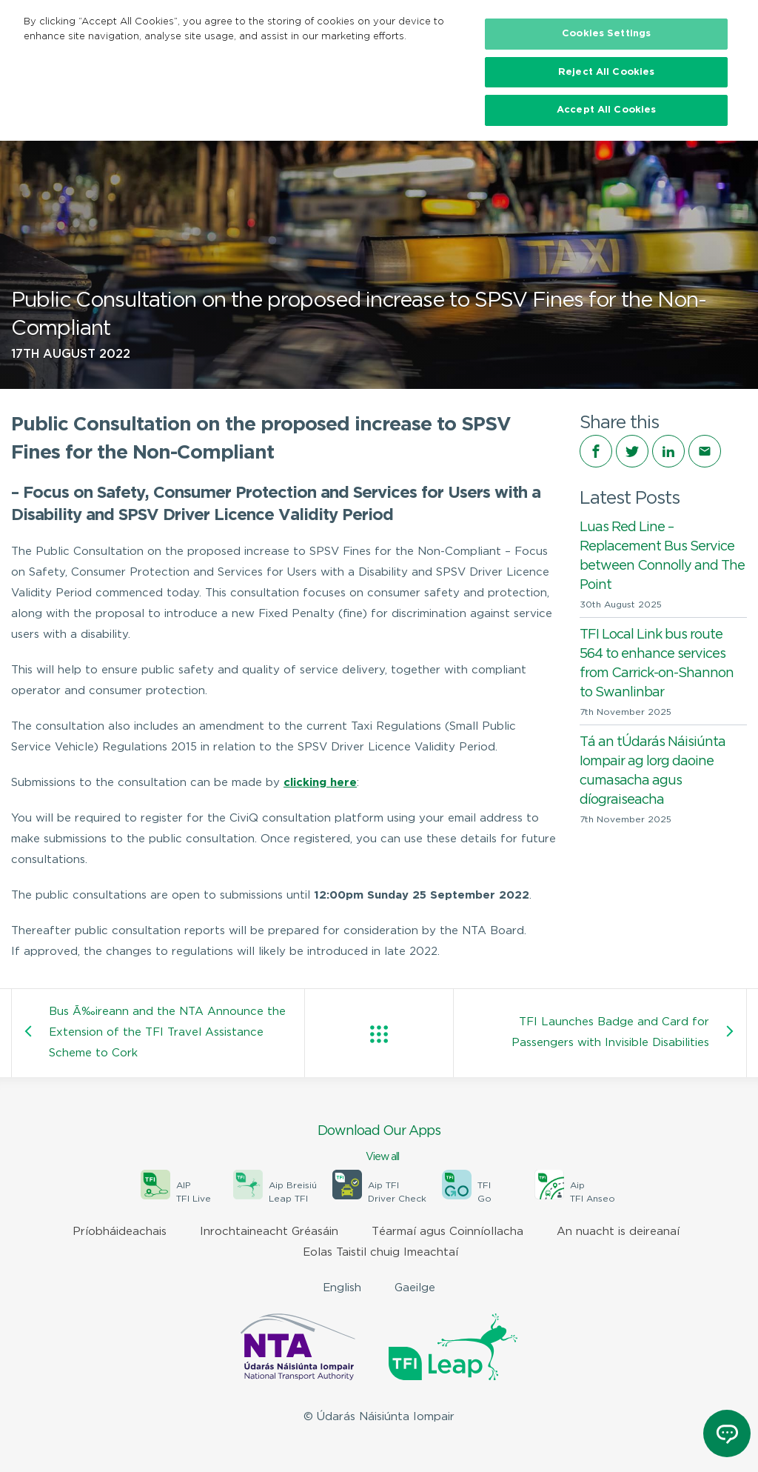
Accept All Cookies (606, 110)
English (342, 1288)
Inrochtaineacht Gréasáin (269, 1231)
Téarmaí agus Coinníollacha (447, 1231)
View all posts (379, 1034)
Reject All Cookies (606, 72)
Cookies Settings (606, 34)
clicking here (320, 782)
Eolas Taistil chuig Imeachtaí (380, 1252)
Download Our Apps (379, 1144)
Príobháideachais (120, 1231)
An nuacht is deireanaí (618, 1231)
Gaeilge (415, 1288)
